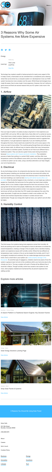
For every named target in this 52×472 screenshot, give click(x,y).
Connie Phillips (10, 310)
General (3, 386)
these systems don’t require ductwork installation (21, 154)
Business (3, 310)
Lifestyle (3, 464)
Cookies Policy (5, 450)
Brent (6, 348)
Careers (3, 442)
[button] (2, 50)
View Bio (11, 68)
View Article (4, 317)
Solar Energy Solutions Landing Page (13, 351)
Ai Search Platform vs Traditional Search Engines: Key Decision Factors (25, 313)
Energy (3, 56)
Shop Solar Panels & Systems (11, 389)
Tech (27, 464)
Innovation (4, 460)
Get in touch (4, 446)
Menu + (48, 5)
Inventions (29, 460)
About (2, 438)
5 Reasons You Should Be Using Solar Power (26, 411)
